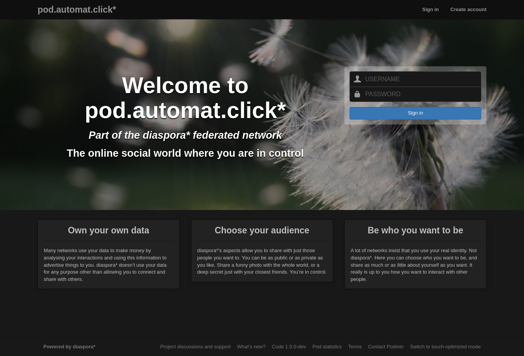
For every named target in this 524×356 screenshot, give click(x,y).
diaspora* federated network (212, 135)
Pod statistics (327, 346)
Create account (468, 9)
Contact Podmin (386, 346)
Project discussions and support (195, 346)
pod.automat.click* (77, 10)
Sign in (430, 9)
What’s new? (251, 346)
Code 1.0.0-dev (289, 346)
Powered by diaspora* (69, 346)
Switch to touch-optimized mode (445, 346)
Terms (355, 346)
